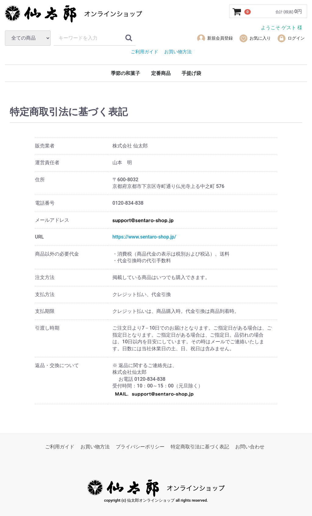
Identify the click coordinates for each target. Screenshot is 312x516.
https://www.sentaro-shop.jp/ (144, 237)
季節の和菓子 (125, 73)
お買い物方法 (95, 447)
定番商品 (161, 73)
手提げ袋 (191, 73)
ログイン (291, 38)
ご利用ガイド (59, 447)
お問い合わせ (249, 447)
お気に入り (255, 38)
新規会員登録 (215, 38)
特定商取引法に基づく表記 (200, 447)
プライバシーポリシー (140, 447)
